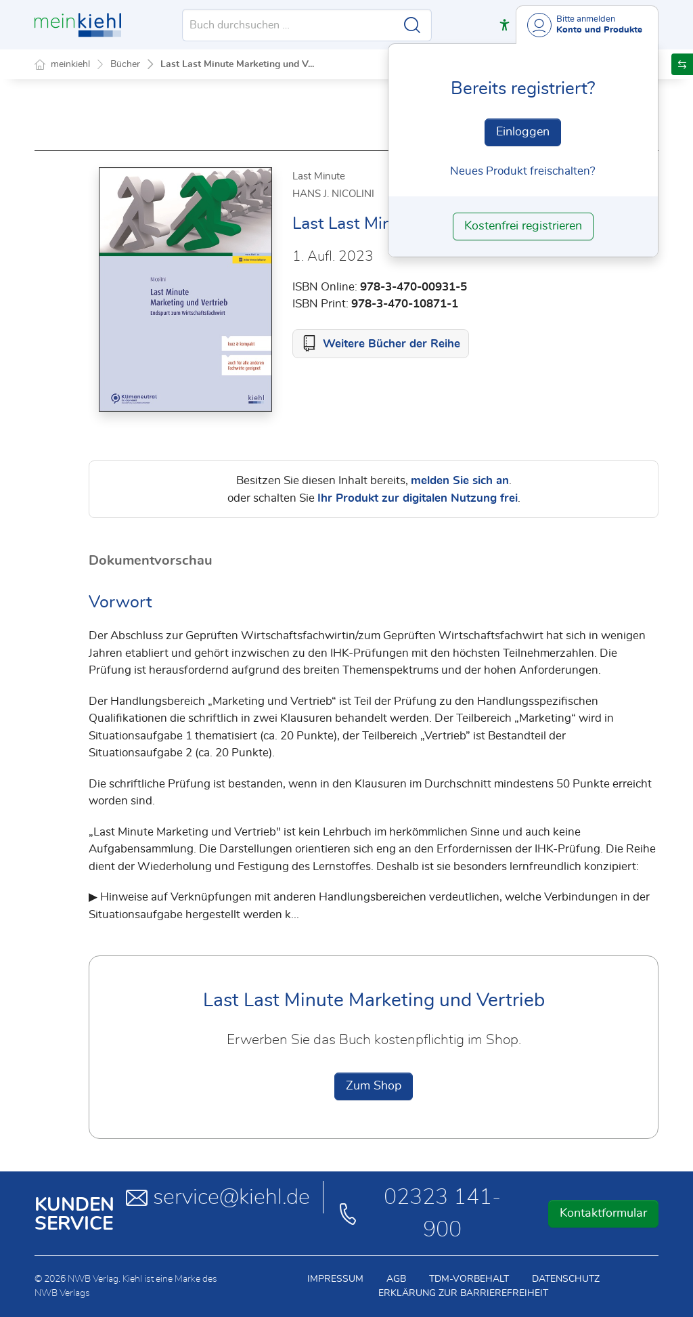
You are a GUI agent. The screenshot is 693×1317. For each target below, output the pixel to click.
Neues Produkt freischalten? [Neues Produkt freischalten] (523, 171)
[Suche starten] (412, 25)
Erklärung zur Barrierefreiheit (463, 1293)
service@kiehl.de (218, 1197)
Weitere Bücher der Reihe (391, 343)
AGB (396, 1279)
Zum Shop (373, 1086)
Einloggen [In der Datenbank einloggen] (523, 132)
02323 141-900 (418, 1213)
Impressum (335, 1279)
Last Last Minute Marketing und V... (237, 64)
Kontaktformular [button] (603, 1213)
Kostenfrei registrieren (523, 226)
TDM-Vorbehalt (469, 1279)
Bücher (125, 64)
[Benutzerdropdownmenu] (587, 24)
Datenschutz (566, 1279)
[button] (504, 24)
